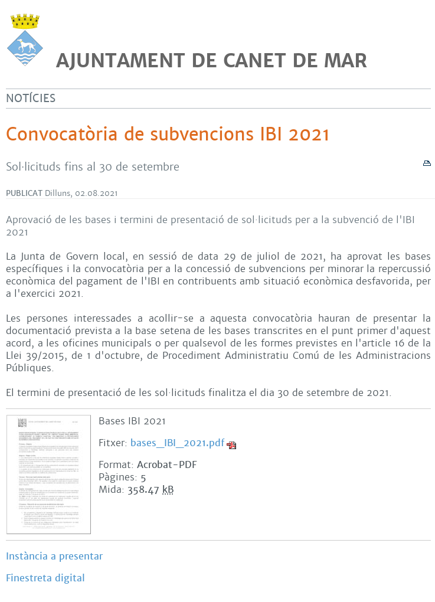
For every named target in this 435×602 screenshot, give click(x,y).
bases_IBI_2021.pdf (177, 443)
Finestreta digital (45, 578)
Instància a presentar (54, 556)
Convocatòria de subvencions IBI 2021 (168, 134)
